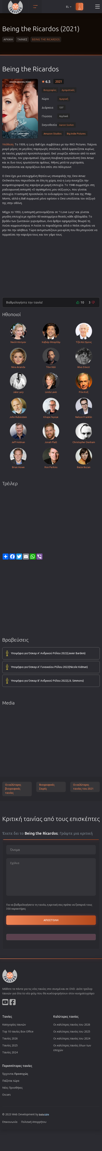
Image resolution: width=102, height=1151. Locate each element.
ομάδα (83, 216)
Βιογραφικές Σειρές (47, 786)
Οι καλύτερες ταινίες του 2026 (71, 1024)
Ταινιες (22, 39)
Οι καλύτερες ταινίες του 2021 (83, 786)
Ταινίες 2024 (10, 1052)
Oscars (6, 1094)
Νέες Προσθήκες (12, 1087)
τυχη (29, 176)
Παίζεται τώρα (10, 1080)
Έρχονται (15, 1073)
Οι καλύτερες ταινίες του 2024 (71, 1038)
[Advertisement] (51, 265)
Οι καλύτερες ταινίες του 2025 (71, 1031)
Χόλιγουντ (64, 167)
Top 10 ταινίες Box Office (17, 1031)
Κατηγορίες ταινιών (14, 1024)
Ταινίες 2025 (10, 1045)
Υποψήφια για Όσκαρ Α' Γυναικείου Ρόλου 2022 (49, 667)
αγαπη (40, 189)
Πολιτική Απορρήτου (33, 1122)
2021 (58, 81)
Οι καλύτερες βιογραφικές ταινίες (13, 788)
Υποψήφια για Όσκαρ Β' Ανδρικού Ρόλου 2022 (47, 681)
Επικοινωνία (9, 1122)
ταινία (11, 158)
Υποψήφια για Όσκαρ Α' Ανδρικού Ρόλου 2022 (48, 653)
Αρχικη (8, 39)
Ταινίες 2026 (10, 1038)
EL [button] (69, 6)
